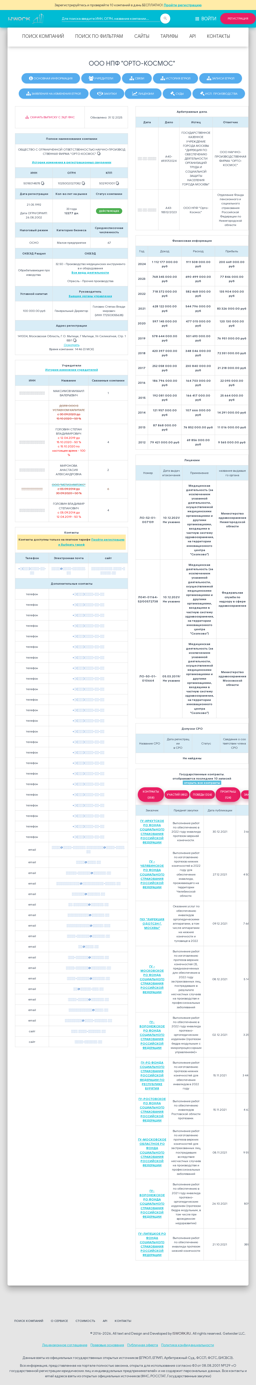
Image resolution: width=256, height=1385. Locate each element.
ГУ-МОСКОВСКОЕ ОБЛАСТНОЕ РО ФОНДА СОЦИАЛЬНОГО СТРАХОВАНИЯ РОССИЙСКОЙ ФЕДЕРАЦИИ (152, 1152)
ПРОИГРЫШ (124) (228, 794)
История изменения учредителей (71, 369)
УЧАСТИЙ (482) (177, 794)
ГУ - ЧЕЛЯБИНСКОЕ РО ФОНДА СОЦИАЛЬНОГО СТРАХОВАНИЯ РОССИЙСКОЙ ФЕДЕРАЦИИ (152, 874)
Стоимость (85, 1321)
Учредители (101, 78)
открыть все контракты (202, 783)
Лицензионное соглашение (64, 1345)
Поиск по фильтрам (99, 36)
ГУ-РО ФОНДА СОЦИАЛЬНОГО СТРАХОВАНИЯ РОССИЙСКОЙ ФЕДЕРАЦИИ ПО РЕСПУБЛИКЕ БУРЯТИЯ (152, 1075)
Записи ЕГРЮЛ (220, 78)
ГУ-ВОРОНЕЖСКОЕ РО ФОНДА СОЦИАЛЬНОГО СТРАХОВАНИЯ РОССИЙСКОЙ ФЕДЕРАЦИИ (152, 1035)
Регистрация (238, 18)
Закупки (107, 93)
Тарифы (169, 36)
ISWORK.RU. (182, 1333)
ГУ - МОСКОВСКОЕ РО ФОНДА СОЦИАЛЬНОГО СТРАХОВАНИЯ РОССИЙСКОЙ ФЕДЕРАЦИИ (152, 979)
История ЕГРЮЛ (175, 78)
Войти (205, 19)
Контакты (218, 36)
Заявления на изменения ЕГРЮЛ (53, 93)
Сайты (141, 36)
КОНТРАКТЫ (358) (151, 794)
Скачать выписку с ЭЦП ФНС (50, 117)
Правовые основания (107, 1345)
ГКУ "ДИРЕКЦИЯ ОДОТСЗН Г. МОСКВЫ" (152, 923)
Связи (137, 78)
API (192, 36)
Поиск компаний (43, 36)
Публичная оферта (142, 1345)
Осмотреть (72, 345)
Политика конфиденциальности (187, 1345)
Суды (177, 93)
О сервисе (59, 1321)
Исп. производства (219, 93)
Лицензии (143, 93)
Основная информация (50, 78)
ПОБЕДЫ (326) (202, 794)
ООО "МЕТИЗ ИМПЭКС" (69, 484)
